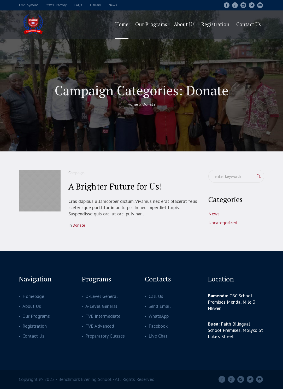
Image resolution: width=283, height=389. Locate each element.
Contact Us (33, 336)
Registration (34, 326)
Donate (79, 225)
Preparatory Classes (105, 336)
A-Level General (101, 306)
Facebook (158, 326)
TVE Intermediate (102, 316)
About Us (31, 306)
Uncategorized (222, 223)
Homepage (33, 296)
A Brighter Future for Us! (115, 186)
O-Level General (101, 296)
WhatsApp (159, 316)
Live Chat (158, 336)
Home (132, 104)
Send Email (160, 306)
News (214, 214)
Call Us (156, 296)
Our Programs (36, 316)
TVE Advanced (99, 326)
